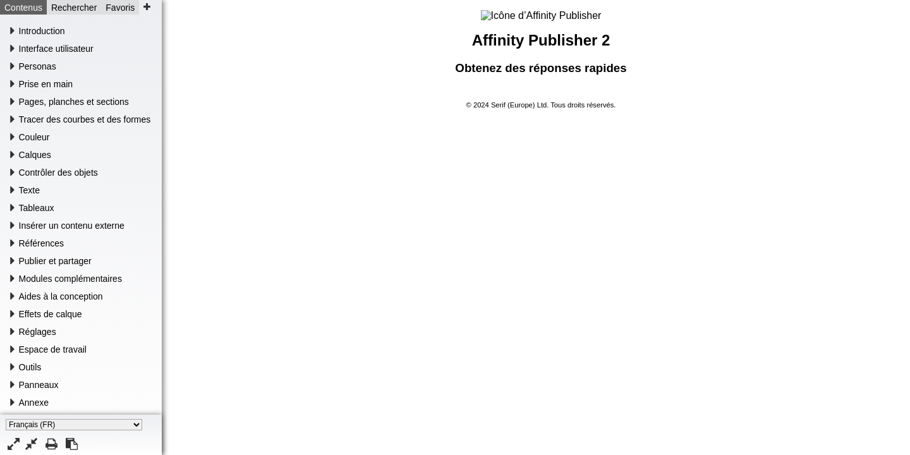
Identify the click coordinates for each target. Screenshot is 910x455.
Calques (35, 155)
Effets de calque (50, 314)
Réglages (37, 332)
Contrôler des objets (58, 172)
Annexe (34, 402)
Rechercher (74, 8)
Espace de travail (53, 349)
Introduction (42, 31)
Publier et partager (55, 261)
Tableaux (36, 208)
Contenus (23, 8)
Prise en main (46, 84)
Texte (29, 190)
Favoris (120, 8)
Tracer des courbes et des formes (85, 119)
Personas (37, 66)
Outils (30, 367)
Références (41, 243)
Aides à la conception (61, 296)
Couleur (34, 137)
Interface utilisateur (56, 49)
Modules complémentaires (70, 279)
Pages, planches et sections (74, 102)
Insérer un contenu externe (71, 226)
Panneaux (39, 385)
